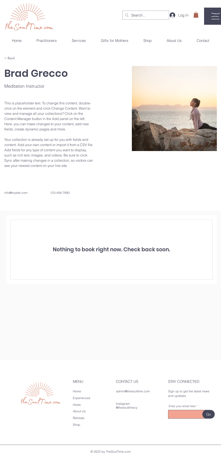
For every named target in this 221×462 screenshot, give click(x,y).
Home (77, 391)
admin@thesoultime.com (133, 391)
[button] (195, 15)
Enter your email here (182, 406)
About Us (79, 411)
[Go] (208, 414)
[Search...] (145, 15)
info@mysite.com (16, 193)
